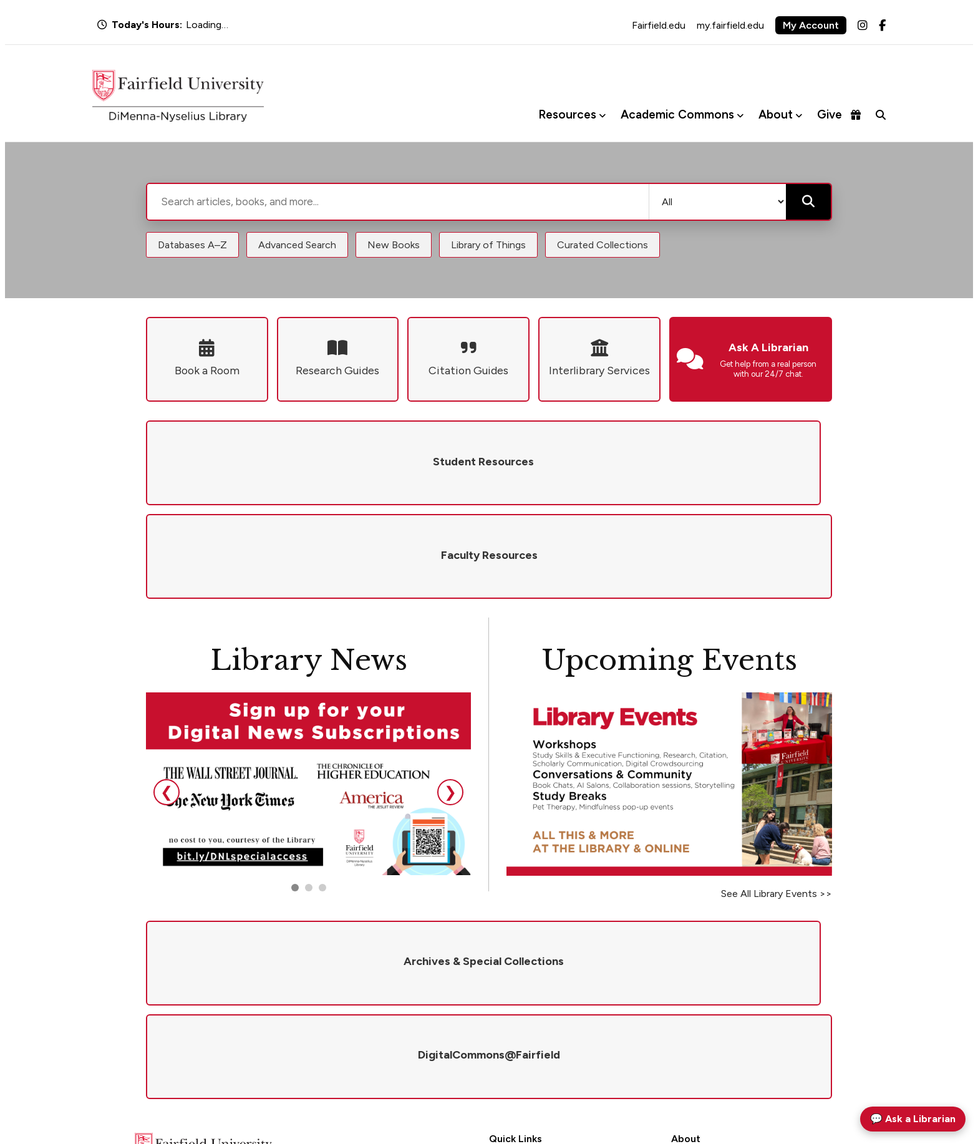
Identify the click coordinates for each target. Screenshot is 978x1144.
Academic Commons (677, 114)
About (775, 114)
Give (839, 114)
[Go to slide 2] (308, 794)
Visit (680, 1018)
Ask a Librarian (518, 986)
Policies (685, 986)
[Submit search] (808, 202)
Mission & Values (704, 969)
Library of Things (488, 245)
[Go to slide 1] (295, 794)
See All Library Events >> (776, 800)
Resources (567, 114)
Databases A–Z (192, 245)
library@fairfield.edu (293, 1055)
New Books (393, 245)
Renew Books (515, 1002)
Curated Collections (602, 245)
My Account (811, 25)
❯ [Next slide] (450, 698)
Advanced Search (297, 245)
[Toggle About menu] (798, 115)
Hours (501, 969)
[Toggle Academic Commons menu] (740, 115)
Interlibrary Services (528, 1018)
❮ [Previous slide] (166, 698)
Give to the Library (707, 1002)
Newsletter (692, 1035)
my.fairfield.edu (730, 25)
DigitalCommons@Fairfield (543, 1035)
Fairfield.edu (658, 25)
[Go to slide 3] (322, 794)
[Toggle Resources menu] (602, 115)
